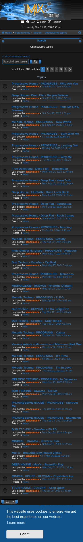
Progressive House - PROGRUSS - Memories (43, 274)
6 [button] (65, 69)
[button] (70, 69)
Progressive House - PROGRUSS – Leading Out (45, 145)
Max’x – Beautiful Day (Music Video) (37, 452)
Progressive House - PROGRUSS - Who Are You (45, 83)
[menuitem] (30, 21)
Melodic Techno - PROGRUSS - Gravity (39, 239)
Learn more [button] (16, 523)
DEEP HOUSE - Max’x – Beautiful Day (38, 464)
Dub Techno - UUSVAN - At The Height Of (40, 309)
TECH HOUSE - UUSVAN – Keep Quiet (38, 487)
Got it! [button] (24, 534)
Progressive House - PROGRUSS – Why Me (42, 157)
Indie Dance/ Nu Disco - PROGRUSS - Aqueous (44, 250)
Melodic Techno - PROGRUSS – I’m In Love (41, 367)
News (26, 89)
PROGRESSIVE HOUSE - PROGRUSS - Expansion (46, 417)
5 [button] (61, 69)
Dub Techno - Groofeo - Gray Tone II (37, 320)
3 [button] (52, 69)
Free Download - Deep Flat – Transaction (40, 168)
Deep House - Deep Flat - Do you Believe (40, 95)
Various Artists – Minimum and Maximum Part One (46, 344)
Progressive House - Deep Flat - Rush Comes (43, 215)
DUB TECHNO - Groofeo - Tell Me (34, 391)
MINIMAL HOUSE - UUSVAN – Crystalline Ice (42, 476)
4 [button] (56, 69)
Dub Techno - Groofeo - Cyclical (34, 262)
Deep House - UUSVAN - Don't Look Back (40, 192)
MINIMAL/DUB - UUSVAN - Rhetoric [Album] (42, 285)
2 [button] (47, 69)
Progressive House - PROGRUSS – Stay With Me (45, 133)
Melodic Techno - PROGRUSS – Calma (38, 332)
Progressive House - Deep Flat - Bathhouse (41, 203)
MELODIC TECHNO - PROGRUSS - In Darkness (44, 379)
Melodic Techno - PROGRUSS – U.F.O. (38, 297)
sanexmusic (32, 86)
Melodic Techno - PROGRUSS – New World (41, 122)
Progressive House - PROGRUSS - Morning (41, 227)
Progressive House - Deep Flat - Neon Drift (41, 180)
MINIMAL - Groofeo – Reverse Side (36, 441)
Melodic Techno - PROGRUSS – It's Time (40, 356)
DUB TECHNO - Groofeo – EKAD (34, 429)
